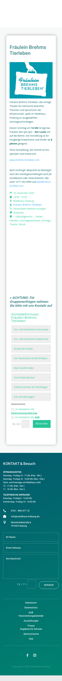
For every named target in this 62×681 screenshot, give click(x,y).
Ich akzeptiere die (24, 411)
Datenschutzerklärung (24, 413)
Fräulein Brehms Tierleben (27, 204)
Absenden (42, 423)
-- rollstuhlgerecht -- (23, 216)
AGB (37, 417)
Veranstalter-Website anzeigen (29, 208)
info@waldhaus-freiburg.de (25, 516)
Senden (49, 585)
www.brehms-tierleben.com (25, 159)
